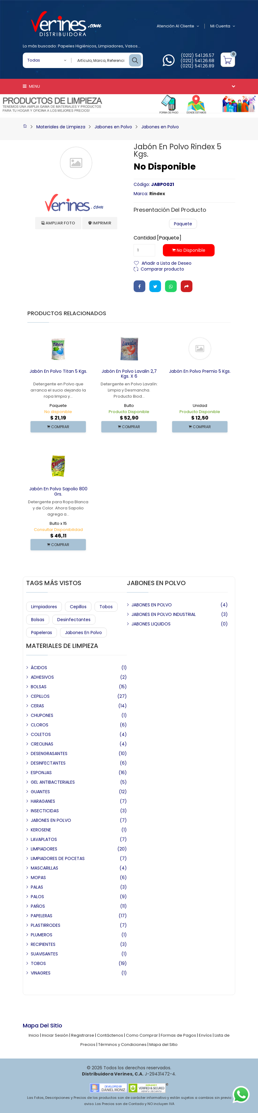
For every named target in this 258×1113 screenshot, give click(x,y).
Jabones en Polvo (113, 127)
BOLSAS (38, 687)
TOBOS (38, 963)
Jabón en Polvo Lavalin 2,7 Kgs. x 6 (129, 374)
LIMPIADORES (44, 849)
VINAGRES (40, 973)
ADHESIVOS (42, 677)
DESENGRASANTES (49, 753)
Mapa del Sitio (163, 1044)
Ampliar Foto (58, 223)
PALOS (37, 897)
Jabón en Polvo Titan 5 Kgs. (58, 371)
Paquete (183, 224)
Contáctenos (110, 1035)
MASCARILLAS (44, 868)
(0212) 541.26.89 (197, 66)
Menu (31, 86)
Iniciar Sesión (55, 1035)
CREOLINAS (42, 744)
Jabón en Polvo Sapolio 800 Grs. (58, 491)
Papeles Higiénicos (77, 46)
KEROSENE (41, 830)
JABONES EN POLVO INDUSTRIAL (163, 614)
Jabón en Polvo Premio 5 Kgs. (200, 371)
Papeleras (41, 632)
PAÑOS (38, 906)
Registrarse (82, 1035)
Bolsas (37, 620)
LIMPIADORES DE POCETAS (58, 858)
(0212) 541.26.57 (197, 55)
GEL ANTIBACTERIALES (53, 782)
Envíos (205, 1035)
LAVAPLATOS (44, 839)
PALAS (37, 887)
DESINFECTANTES (48, 763)
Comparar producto (162, 268)
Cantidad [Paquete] (157, 238)
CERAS (37, 706)
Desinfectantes (74, 620)
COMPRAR (58, 426)
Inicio (34, 1035)
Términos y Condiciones (122, 1044)
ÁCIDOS (39, 668)
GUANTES (40, 792)
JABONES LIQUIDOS (151, 624)
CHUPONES (42, 715)
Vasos (131, 46)
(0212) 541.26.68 (197, 60)
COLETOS (41, 734)
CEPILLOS (40, 696)
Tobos (106, 607)
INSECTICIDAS (45, 811)
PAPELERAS (41, 916)
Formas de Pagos (178, 1035)
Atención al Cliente (178, 26)
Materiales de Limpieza (60, 127)
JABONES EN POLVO (151, 605)
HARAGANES (43, 801)
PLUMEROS (41, 935)
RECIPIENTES (43, 944)
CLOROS (39, 725)
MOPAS (38, 877)
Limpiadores (110, 46)
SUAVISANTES (44, 954)
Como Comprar (142, 1035)
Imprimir (99, 223)
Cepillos (78, 607)
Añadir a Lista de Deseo (166, 262)
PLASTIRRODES (45, 925)
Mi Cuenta (222, 26)
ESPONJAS (41, 772)
